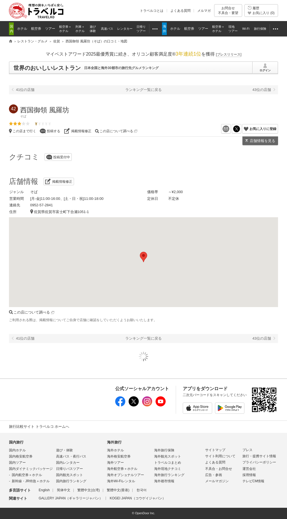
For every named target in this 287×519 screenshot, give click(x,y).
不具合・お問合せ (218, 469)
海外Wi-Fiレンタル (121, 481)
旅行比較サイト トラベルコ (10, 42)
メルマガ (204, 10)
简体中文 (63, 490)
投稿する (53, 131)
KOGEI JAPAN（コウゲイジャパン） (137, 498)
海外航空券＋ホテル (122, 469)
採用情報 (249, 475)
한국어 (141, 490)
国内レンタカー (68, 463)
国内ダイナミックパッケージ (31, 469)
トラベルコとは (151, 10)
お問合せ (228, 10)
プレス (247, 450)
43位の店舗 (262, 90)
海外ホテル (115, 450)
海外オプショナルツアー (125, 475)
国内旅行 (16, 442)
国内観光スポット (69, 475)
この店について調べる (118, 131)
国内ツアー (17, 463)
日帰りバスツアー (69, 469)
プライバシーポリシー (259, 462)
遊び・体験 (64, 450)
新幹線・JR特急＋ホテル (31, 481)
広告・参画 (213, 475)
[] (229, 54)
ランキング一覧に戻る (143, 90)
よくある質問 (180, 10)
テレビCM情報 (253, 481)
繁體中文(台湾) (88, 490)
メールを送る (230, 129)
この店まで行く (24, 131)
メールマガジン (217, 481)
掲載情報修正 (81, 131)
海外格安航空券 (119, 456)
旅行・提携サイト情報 (259, 456)
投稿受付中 (61, 157)
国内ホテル (17, 450)
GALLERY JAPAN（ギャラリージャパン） (71, 498)
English (44, 490)
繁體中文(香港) (118, 490)
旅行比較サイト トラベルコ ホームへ (39, 426)
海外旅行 (114, 442)
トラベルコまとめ (167, 463)
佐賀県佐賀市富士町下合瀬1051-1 (61, 212)
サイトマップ (215, 450)
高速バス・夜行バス (71, 456)
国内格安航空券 (21, 456)
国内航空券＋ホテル (27, 475)
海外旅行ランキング (169, 475)
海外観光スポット (167, 456)
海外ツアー (115, 463)
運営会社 (249, 469)
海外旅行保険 (164, 450)
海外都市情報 (164, 481)
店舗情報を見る (262, 141)
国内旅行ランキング (71, 481)
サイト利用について (220, 456)
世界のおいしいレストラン (47, 68)
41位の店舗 (25, 90)
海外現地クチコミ (167, 469)
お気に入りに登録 (262, 129)
